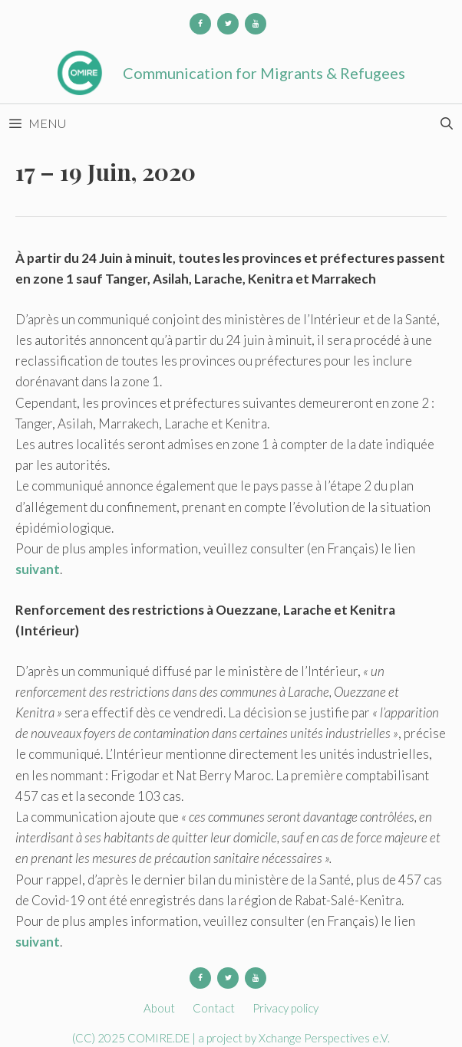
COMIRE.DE (159, 1038)
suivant (37, 569)
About (159, 1008)
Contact (214, 1008)
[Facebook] (200, 23)
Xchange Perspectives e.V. (324, 1038)
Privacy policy (285, 1008)
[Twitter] (228, 23)
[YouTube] (255, 23)
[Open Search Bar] (446, 123)
